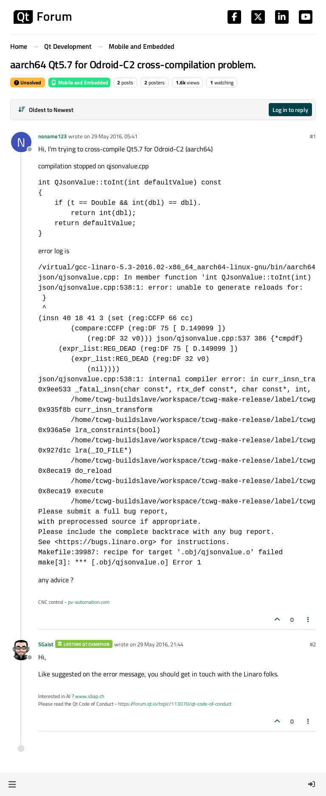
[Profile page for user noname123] (21, 142)
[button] (12, 784)
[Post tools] (308, 619)
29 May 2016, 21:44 (160, 644)
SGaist (45, 644)
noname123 (52, 136)
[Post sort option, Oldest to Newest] (45, 109)
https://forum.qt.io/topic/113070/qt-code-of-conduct (174, 704)
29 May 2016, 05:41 (114, 136)
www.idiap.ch (89, 696)
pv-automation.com (89, 602)
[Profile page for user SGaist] (21, 650)
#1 (313, 136)
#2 (313, 644)
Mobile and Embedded (79, 82)
